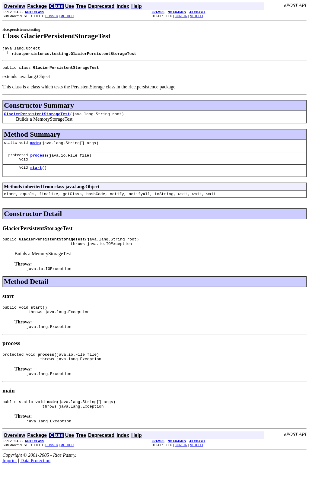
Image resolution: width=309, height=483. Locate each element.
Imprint (9, 477)
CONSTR (51, 16)
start (36, 173)
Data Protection (35, 477)
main (35, 146)
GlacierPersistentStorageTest (37, 116)
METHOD (67, 16)
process (38, 159)
